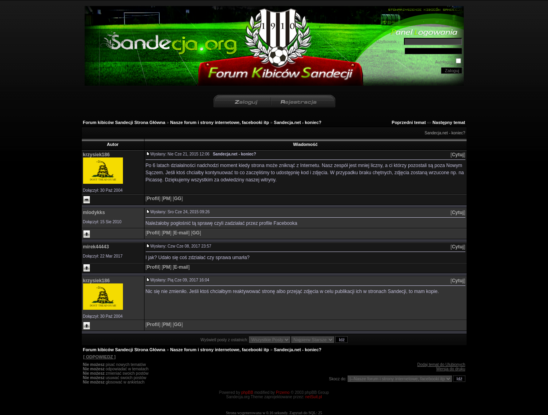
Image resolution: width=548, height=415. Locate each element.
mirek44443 (96, 247)
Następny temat (449, 122)
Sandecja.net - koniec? (297, 122)
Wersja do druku (450, 369)
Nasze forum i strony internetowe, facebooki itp (219, 122)
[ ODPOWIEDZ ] (99, 356)
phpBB (247, 392)
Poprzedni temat (409, 122)
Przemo (282, 392)
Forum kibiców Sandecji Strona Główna (124, 122)
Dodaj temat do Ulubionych (441, 364)
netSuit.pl (313, 397)
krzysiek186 (96, 154)
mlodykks (94, 212)
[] (458, 154)
